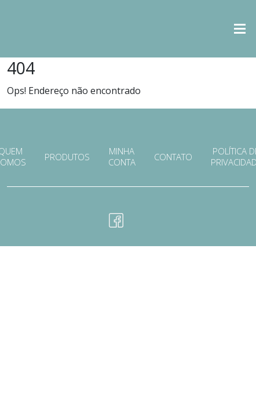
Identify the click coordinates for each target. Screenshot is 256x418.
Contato (173, 157)
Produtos (67, 157)
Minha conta (122, 157)
